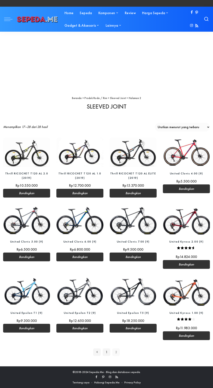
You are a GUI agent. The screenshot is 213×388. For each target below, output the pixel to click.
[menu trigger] (10, 19)
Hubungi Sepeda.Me (107, 382)
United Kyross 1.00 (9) (186, 313)
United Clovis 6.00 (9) (80, 241)
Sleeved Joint (118, 98)
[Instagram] (191, 26)
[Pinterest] (196, 13)
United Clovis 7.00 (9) (133, 241)
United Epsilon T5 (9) (133, 313)
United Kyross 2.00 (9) (186, 241)
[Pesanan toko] (182, 127)
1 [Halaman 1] (107, 352)
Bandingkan (26, 193)
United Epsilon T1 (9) (27, 313)
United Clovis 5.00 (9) (26, 241)
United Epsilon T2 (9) (80, 313)
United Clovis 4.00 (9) (186, 173)
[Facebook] (191, 13)
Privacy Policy (132, 382)
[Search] (206, 19)
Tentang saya (80, 382)
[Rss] (196, 26)
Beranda (77, 98)
